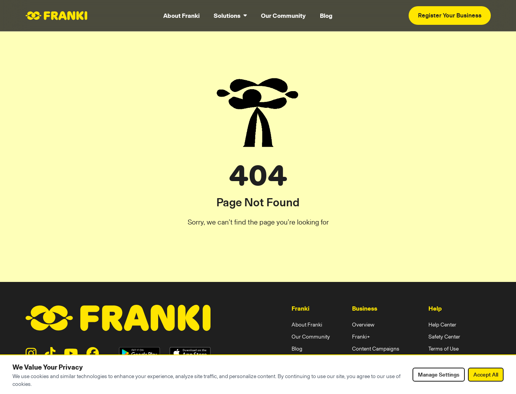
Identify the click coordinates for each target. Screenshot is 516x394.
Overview (363, 324)
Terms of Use (443, 348)
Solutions (230, 15)
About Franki (181, 15)
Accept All (485, 374)
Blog (326, 15)
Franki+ (361, 336)
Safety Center (444, 336)
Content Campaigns (375, 348)
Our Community (283, 15)
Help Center (442, 324)
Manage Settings (438, 374)
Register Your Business (449, 15)
